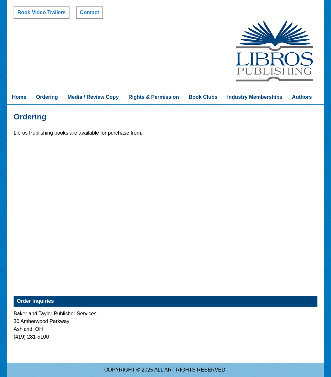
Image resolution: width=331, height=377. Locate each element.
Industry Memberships (255, 97)
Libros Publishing (274, 51)
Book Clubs (203, 97)
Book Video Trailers (41, 12)
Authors (302, 97)
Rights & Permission (153, 97)
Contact (89, 12)
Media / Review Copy (93, 97)
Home (19, 97)
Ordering (47, 97)
